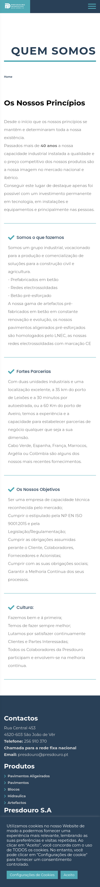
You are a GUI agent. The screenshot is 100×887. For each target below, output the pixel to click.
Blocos (14, 789)
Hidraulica (17, 796)
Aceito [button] (69, 875)
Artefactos (17, 802)
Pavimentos (18, 782)
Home (8, 77)
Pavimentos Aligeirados (29, 776)
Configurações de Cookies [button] (32, 875)
